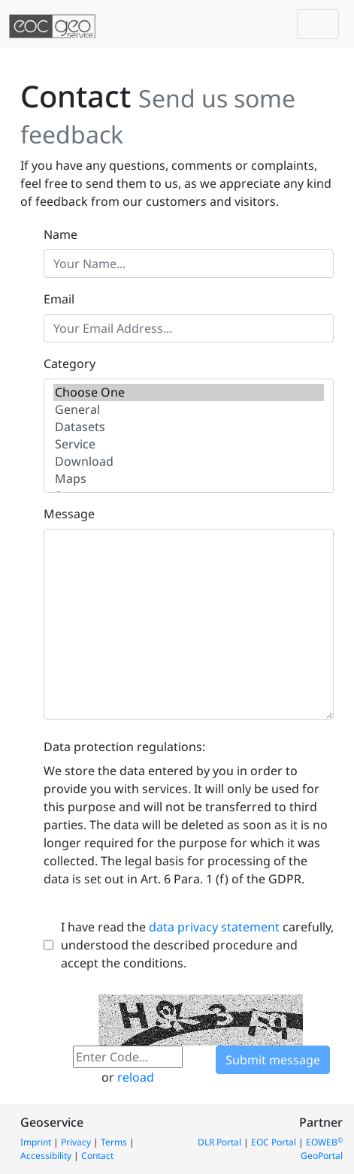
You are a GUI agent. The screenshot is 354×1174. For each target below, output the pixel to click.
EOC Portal (273, 1142)
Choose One (188, 392)
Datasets (188, 427)
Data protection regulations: (124, 746)
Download (188, 461)
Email (59, 299)
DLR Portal (219, 1142)
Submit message (272, 1060)
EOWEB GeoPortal (322, 1149)
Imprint (35, 1142)
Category (69, 363)
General (188, 409)
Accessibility (45, 1155)
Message (69, 514)
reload (135, 1077)
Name (60, 234)
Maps (188, 478)
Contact (97, 1155)
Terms (114, 1142)
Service (188, 444)
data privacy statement (214, 927)
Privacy (76, 1142)
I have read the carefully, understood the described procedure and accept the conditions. (197, 945)
